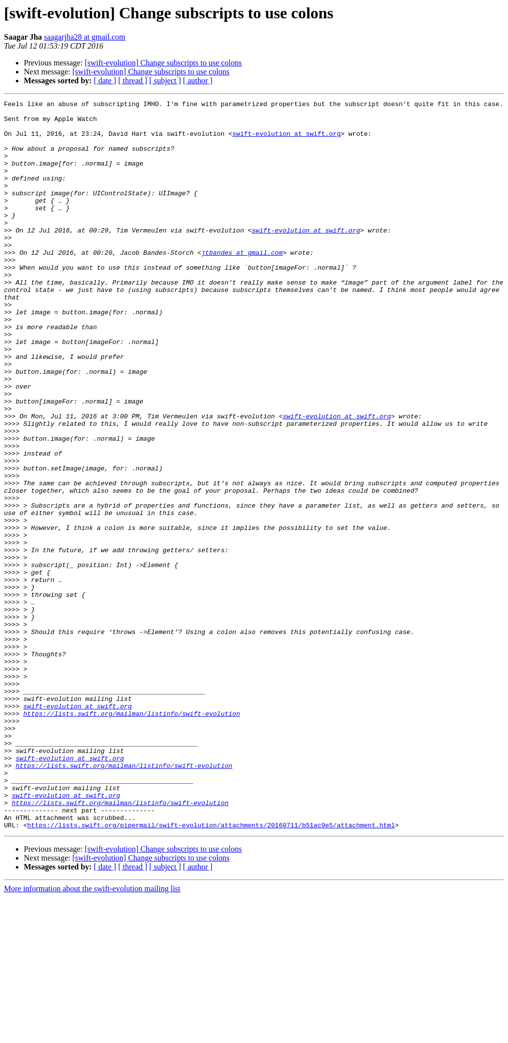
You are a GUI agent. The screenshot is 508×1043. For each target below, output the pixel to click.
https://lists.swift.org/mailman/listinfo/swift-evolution (131, 836)
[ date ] (105, 80)
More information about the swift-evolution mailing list (92, 1034)
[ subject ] (165, 80)
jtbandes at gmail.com (242, 283)
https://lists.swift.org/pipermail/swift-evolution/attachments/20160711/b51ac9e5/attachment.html (211, 970)
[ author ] (198, 80)
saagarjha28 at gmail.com (85, 37)
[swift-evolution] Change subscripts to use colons (163, 62)
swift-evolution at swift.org (286, 140)
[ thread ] (132, 80)
